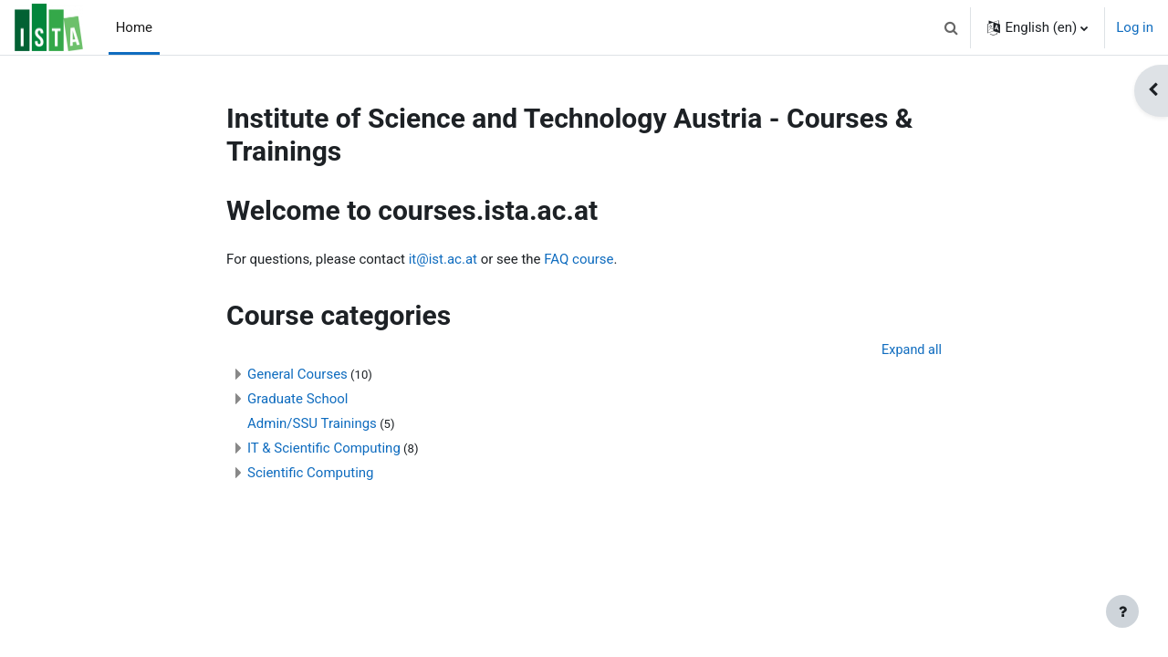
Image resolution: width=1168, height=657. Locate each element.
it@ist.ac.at (443, 259)
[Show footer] (1122, 611)
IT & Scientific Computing (324, 449)
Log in (1134, 27)
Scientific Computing (310, 473)
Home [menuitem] (134, 27)
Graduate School (297, 399)
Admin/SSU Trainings (312, 424)
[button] (950, 27)
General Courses (297, 375)
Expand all (911, 350)
